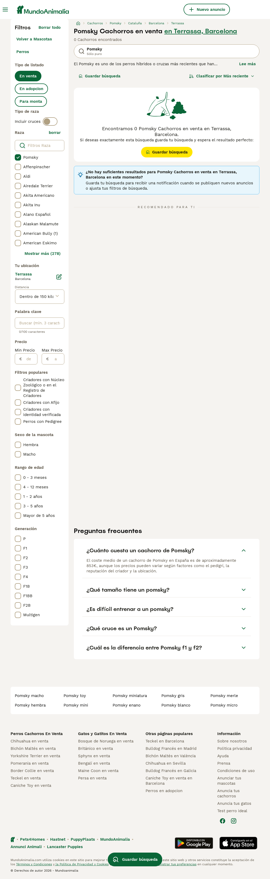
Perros (22, 51)
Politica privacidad (234, 748)
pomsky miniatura (130, 695)
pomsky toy (75, 695)
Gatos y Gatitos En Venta (102, 733)
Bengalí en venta (94, 763)
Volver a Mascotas (34, 39)
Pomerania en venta (30, 763)
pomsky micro (224, 705)
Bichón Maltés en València (171, 756)
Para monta (31, 101)
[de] (29, 359)
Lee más (247, 64)
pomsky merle (224, 695)
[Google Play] (194, 843)
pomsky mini (76, 705)
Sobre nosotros (232, 741)
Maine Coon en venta (98, 770)
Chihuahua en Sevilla (166, 763)
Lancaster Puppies (65, 846)
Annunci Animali (26, 846)
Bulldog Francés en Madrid (171, 748)
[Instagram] (233, 821)
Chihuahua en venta (29, 741)
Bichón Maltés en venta (33, 748)
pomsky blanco (175, 705)
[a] (56, 359)
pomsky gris (173, 695)
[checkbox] (18, 157)
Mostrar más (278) (43, 253)
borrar (55, 132)
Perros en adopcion (164, 790)
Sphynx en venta (94, 756)
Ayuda (223, 756)
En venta (28, 76)
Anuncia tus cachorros (228, 793)
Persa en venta (92, 778)
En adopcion (31, 88)
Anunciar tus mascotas (229, 781)
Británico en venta (95, 748)
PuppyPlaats (83, 839)
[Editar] (59, 277)
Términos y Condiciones (34, 864)
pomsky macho (29, 695)
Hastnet (57, 839)
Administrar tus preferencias (174, 864)
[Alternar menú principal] (5, 9)
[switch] (50, 121)
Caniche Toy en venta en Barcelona (169, 781)
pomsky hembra (30, 705)
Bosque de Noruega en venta (105, 741)
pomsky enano (127, 705)
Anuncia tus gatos (234, 803)
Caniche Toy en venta (31, 785)
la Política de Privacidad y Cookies (82, 864)
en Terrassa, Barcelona (200, 31)
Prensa (223, 763)
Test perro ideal (232, 810)
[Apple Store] (238, 843)
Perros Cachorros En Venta (37, 733)
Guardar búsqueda (99, 76)
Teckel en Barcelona (165, 741)
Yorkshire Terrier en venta (35, 756)
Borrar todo (49, 27)
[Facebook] (222, 821)
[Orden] (221, 76)
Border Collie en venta (32, 770)
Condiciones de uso (236, 770)
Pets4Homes (32, 839)
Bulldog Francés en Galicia (171, 770)
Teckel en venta (26, 778)
